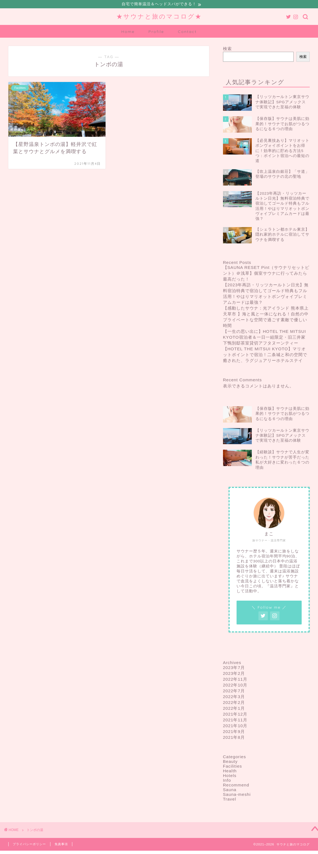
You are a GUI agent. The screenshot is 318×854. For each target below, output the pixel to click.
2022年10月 (235, 685)
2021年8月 (234, 738)
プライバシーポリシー (29, 845)
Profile (156, 32)
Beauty (230, 762)
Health (230, 771)
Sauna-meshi (237, 795)
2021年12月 (235, 714)
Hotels (230, 776)
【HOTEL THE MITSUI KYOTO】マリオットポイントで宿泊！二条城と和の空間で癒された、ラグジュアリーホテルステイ (265, 355)
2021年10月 (235, 726)
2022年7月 (234, 691)
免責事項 (61, 845)
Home (128, 32)
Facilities (232, 767)
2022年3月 (234, 697)
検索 (227, 49)
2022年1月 (234, 709)
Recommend (236, 785)
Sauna (230, 790)
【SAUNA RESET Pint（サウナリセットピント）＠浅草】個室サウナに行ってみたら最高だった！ (266, 274)
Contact (187, 32)
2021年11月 (235, 720)
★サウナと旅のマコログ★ (159, 17)
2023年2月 (234, 674)
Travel (229, 800)
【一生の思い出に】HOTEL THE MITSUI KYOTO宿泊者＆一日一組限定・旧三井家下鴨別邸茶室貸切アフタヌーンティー (264, 338)
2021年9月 (234, 732)
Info (227, 781)
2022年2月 (234, 703)
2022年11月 (235, 680)
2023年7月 (234, 668)
